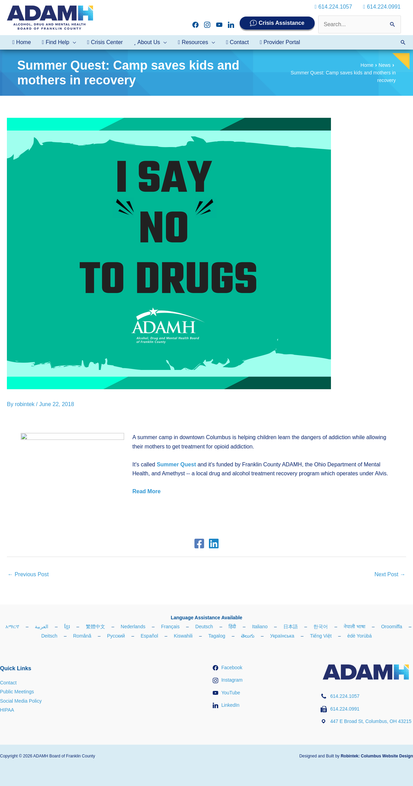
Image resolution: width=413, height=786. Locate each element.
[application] (72, 42)
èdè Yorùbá (359, 636)
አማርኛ (12, 626)
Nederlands (133, 626)
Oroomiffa (391, 626)
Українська (282, 636)
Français (170, 626)
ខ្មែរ (67, 626)
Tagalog (216, 636)
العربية (41, 626)
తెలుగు (247, 636)
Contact (8, 682)
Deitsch (49, 636)
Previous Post (28, 574)
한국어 (320, 626)
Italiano (260, 626)
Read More (146, 491)
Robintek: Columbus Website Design (377, 756)
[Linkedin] (214, 543)
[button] (403, 42)
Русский (116, 636)
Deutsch (204, 626)
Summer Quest (176, 464)
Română (82, 636)
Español (149, 636)
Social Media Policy (21, 701)
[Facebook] (199, 543)
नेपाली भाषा (354, 626)
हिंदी (232, 626)
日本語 (290, 626)
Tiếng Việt (321, 636)
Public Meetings (17, 691)
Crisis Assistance (281, 23)
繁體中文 (95, 626)
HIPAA (7, 710)
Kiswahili (183, 636)
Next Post (389, 574)
